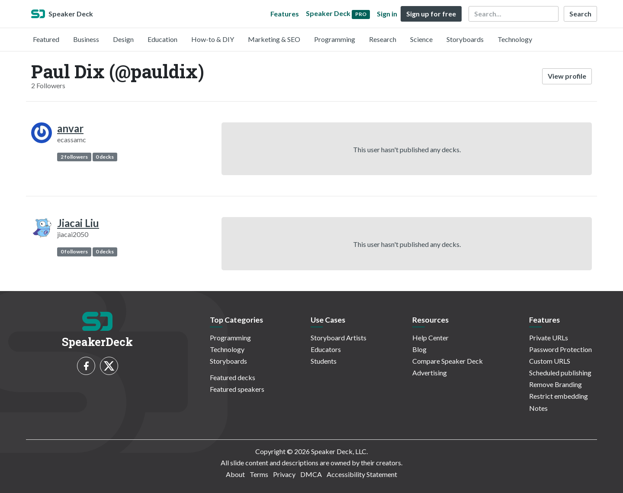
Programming (334, 39)
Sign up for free (431, 14)
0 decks (105, 157)
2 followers (74, 157)
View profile (567, 76)
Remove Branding (555, 384)
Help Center (430, 337)
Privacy (284, 474)
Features (284, 14)
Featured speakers (237, 389)
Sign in (387, 14)
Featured (46, 39)
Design (123, 39)
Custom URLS (549, 361)
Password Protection (560, 349)
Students (324, 361)
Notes (538, 408)
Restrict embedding (558, 396)
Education (162, 39)
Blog (419, 349)
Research (382, 39)
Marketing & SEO (274, 39)
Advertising (429, 372)
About (235, 474)
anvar (70, 128)
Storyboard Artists (338, 337)
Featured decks (232, 377)
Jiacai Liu (78, 223)
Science (421, 39)
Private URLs (548, 337)
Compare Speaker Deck (447, 361)
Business (86, 39)
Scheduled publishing (560, 372)
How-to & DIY (212, 39)
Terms (259, 474)
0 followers (74, 251)
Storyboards (465, 39)
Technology (515, 39)
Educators (326, 349)
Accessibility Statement (362, 474)
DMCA (311, 474)
